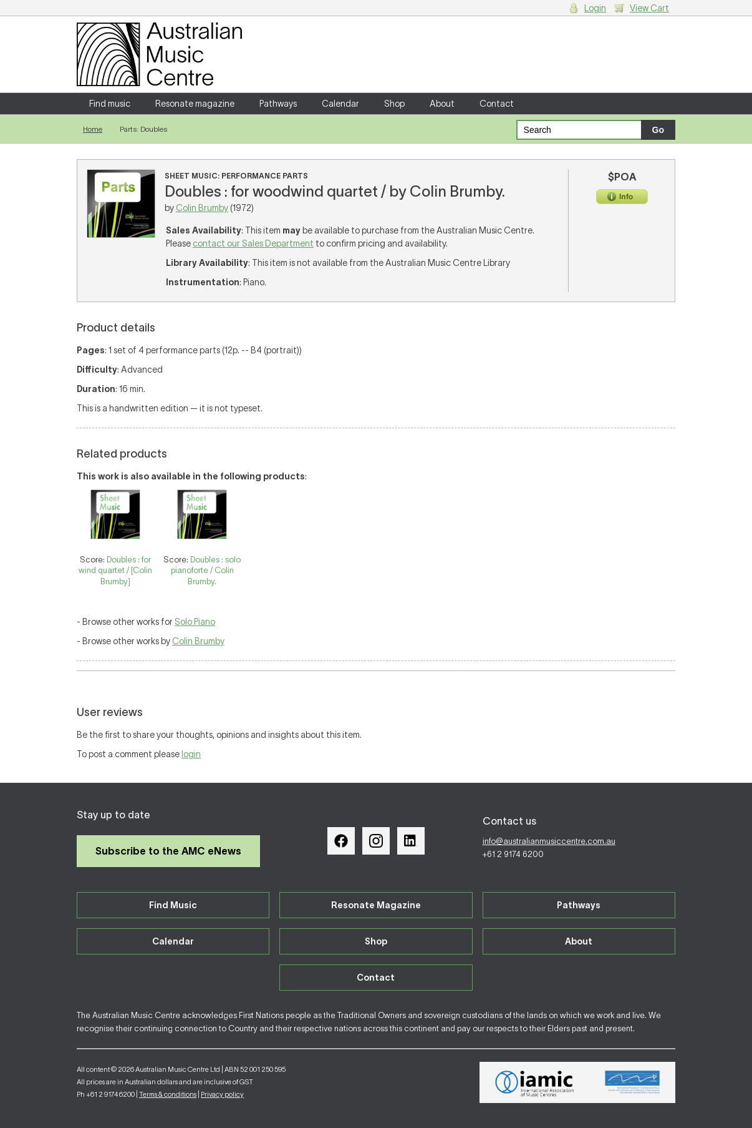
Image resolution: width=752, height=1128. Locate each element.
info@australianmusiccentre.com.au (549, 841)
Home (92, 129)
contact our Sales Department (253, 243)
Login (595, 8)
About (442, 104)
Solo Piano (195, 622)
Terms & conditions (167, 1094)
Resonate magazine (194, 104)
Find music (109, 104)
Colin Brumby (202, 208)
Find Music (173, 905)
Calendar (340, 104)
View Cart (649, 8)
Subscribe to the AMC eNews (168, 850)
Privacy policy (222, 1094)
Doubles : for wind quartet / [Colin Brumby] (115, 570)
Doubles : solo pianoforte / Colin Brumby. (206, 570)
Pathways (278, 104)
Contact (497, 104)
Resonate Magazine (376, 905)
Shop (394, 104)
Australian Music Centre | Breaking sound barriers (159, 54)
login (191, 754)
